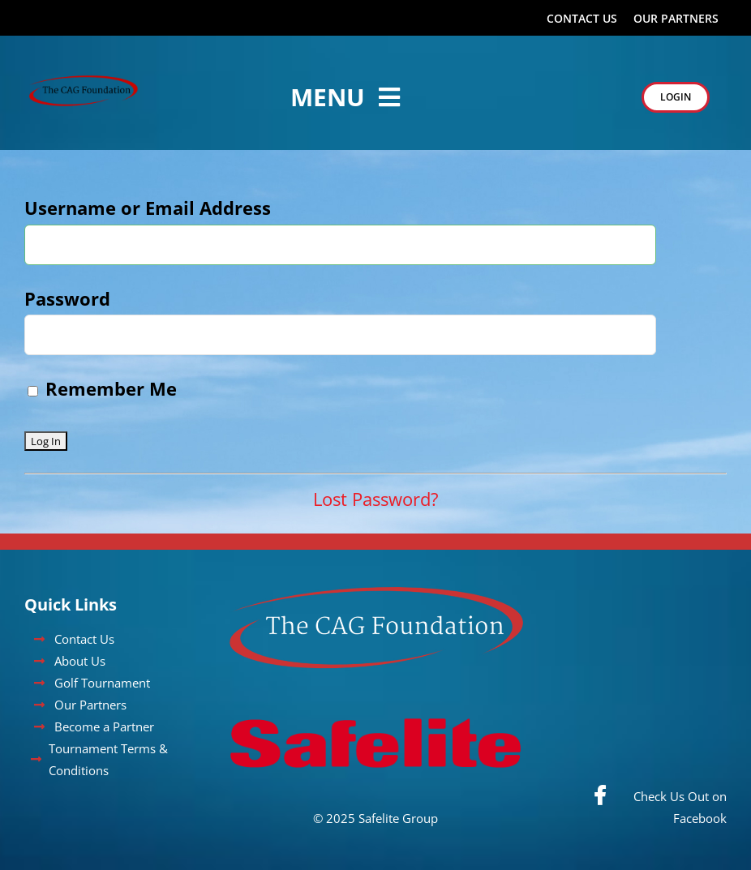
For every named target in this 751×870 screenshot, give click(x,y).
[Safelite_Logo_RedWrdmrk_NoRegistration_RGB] (375, 704)
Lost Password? (376, 498)
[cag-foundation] (376, 594)
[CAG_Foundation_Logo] (83, 81)
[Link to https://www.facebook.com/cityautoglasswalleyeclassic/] (600, 795)
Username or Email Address (147, 207)
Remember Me (102, 388)
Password (67, 298)
